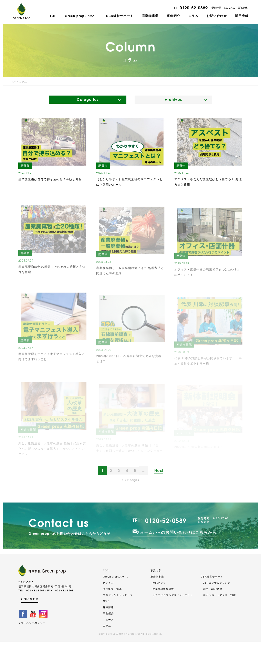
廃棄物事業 (150, 16)
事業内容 (155, 579)
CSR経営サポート (120, 16)
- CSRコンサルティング (215, 591)
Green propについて (81, 16)
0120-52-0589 (194, 7)
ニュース (108, 628)
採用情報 (241, 16)
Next (161, 483)
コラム (193, 16)
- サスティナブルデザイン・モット (171, 603)
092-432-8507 (35, 598)
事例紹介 (173, 16)
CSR (106, 609)
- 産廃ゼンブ (158, 591)
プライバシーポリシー (31, 630)
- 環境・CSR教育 (211, 597)
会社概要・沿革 (112, 597)
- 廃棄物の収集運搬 (162, 597)
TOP (53, 16)
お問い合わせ (217, 16)
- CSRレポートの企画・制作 (218, 603)
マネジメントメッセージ (118, 603)
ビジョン (108, 591)
